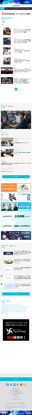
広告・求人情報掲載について (16, 390)
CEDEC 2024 (15, 307)
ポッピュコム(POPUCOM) (23, 307)
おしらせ (16, 397)
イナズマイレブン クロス (6, 305)
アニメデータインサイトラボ (17, 305)
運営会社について (16, 388)
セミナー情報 (22, 8)
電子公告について (16, 395)
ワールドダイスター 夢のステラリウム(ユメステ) (17, 311)
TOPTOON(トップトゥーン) (6, 307)
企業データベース (8, 8)
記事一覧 (2, 8)
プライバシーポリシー (16, 399)
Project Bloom (4, 311)
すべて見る (16, 176)
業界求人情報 (15, 8)
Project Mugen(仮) (5, 309)
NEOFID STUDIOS (5, 313)
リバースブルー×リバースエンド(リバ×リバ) (17, 309)
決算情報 (27, 8)
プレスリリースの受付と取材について (16, 393)
